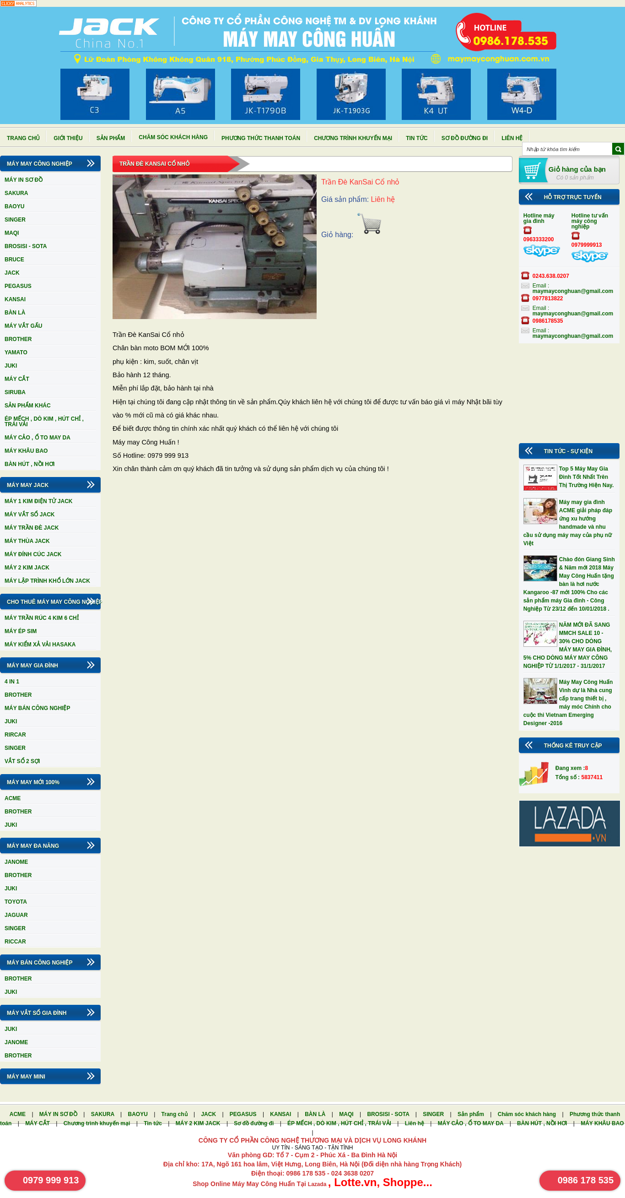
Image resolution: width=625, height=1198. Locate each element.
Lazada (318, 1184)
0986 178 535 (586, 1180)
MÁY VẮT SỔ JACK (29, 514)
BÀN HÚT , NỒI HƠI (29, 464)
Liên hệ (512, 138)
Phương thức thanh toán (260, 138)
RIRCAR (15, 735)
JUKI (11, 366)
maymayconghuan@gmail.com (573, 291)
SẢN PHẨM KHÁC (28, 405)
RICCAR (15, 941)
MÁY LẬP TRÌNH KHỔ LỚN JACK (47, 581)
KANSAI (15, 299)
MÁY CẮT (17, 379)
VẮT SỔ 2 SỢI (22, 761)
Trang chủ (23, 138)
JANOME (16, 862)
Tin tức (417, 138)
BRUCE (14, 259)
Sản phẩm (111, 138)
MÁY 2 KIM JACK (27, 567)
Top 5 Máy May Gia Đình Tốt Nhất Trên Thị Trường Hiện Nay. (586, 477)
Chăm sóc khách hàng (173, 137)
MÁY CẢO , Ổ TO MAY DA (37, 437)
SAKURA (16, 193)
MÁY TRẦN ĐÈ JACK (32, 528)
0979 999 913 (51, 1180)
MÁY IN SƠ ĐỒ (24, 180)
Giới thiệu (68, 138)
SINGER (15, 220)
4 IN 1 (12, 681)
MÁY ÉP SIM (21, 631)
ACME (13, 798)
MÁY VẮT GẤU (23, 326)
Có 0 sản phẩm (575, 177)
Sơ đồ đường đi (465, 138)
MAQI (12, 233)
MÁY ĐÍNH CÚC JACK (33, 554)
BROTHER (18, 339)
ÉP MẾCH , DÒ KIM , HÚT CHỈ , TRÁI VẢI (44, 422)
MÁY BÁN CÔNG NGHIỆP (37, 708)
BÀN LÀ (15, 312)
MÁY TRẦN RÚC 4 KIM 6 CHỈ (42, 618)
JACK (12, 273)
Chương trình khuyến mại (353, 138)
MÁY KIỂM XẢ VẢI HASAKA (40, 644)
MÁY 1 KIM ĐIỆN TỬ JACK (38, 501)
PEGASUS (18, 286)
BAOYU (14, 206)
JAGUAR (16, 915)
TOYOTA (16, 902)
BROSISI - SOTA (26, 246)
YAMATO (16, 352)
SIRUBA (15, 392)
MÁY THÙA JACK (27, 541)
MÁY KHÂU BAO (26, 451)
